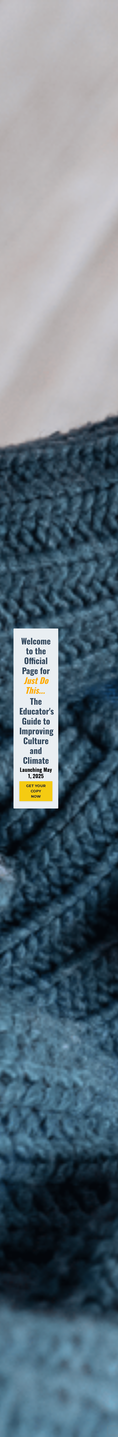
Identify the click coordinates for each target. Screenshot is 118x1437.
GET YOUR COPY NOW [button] (36, 791)
